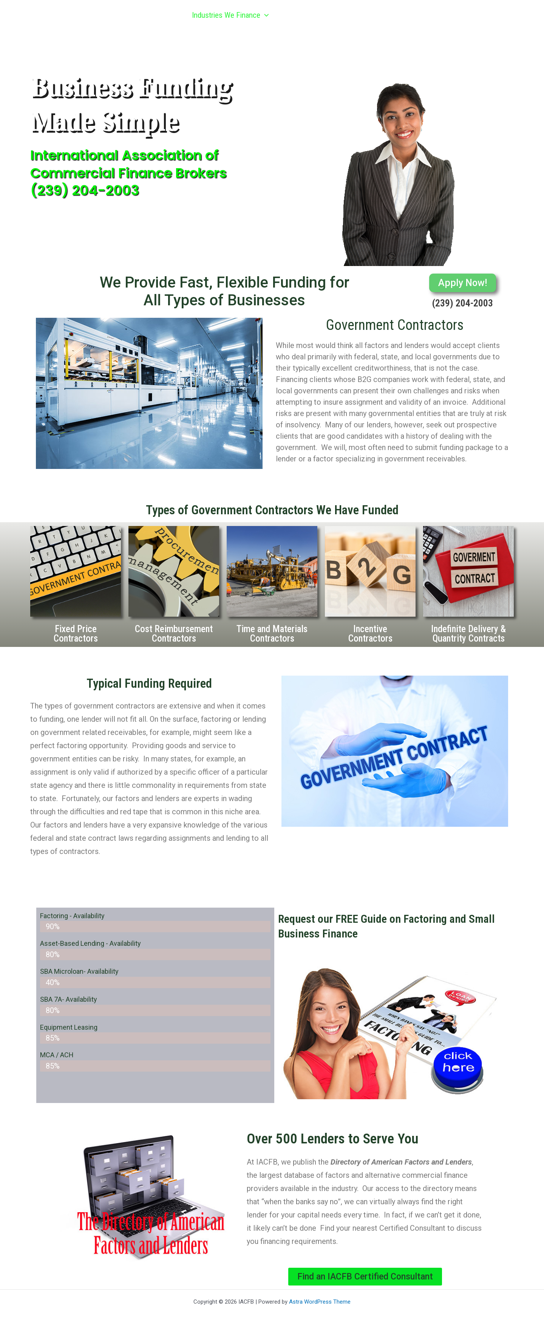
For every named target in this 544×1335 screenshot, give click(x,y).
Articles (434, 15)
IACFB (63, 15)
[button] (262, 15)
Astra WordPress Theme (320, 1301)
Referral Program (372, 15)
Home (164, 15)
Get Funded (304, 15)
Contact (479, 15)
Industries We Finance (227, 15)
